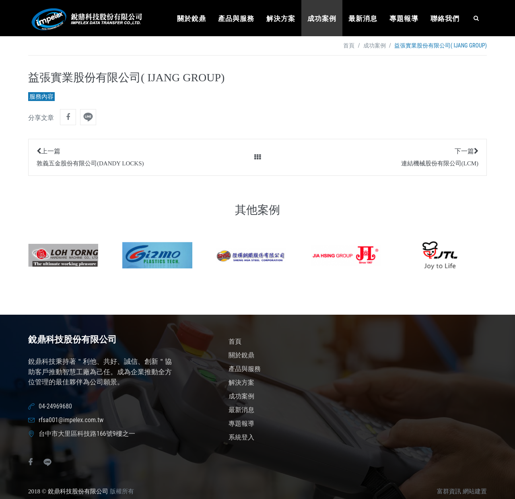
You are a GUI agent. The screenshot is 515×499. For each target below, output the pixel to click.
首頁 (348, 46)
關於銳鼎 (191, 19)
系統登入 (241, 437)
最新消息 (362, 19)
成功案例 (321, 19)
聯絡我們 (445, 19)
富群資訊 (449, 491)
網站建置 (475, 491)
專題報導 (403, 19)
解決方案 (280, 19)
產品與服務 (236, 19)
